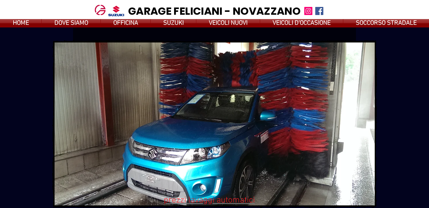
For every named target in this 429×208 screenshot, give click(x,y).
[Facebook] (319, 11)
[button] (215, 123)
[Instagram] (308, 11)
